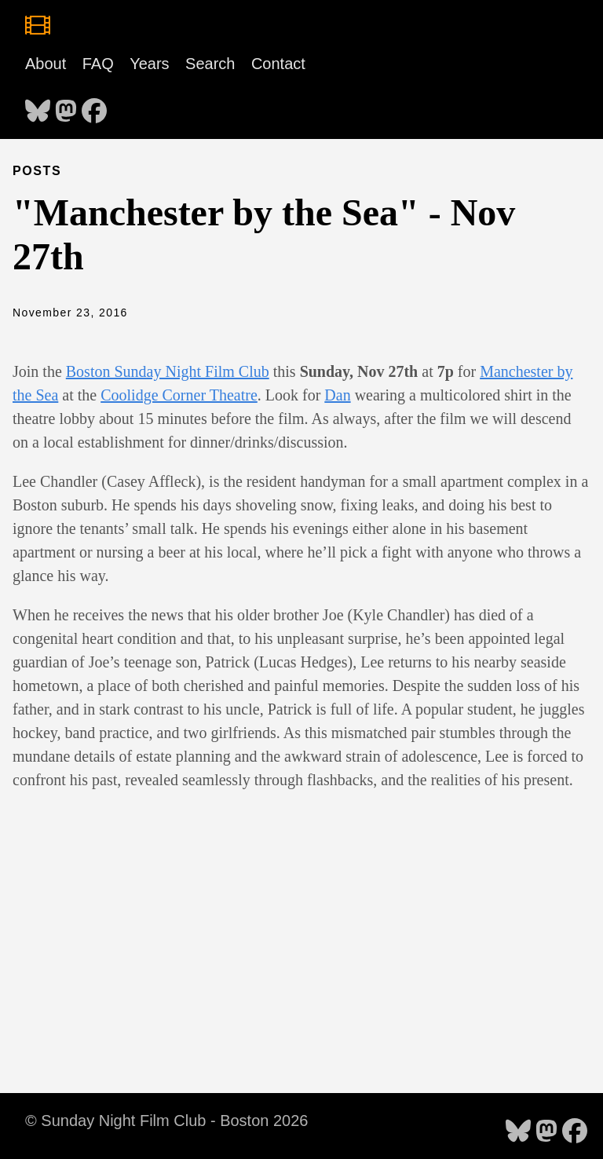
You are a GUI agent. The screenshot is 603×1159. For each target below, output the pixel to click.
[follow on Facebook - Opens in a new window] (94, 106)
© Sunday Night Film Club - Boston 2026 (166, 1120)
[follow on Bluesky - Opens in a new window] (37, 106)
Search (210, 63)
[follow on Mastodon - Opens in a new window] (66, 106)
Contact (278, 63)
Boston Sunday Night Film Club (167, 371)
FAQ (98, 63)
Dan (337, 395)
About (45, 63)
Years (149, 63)
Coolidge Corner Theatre (179, 395)
